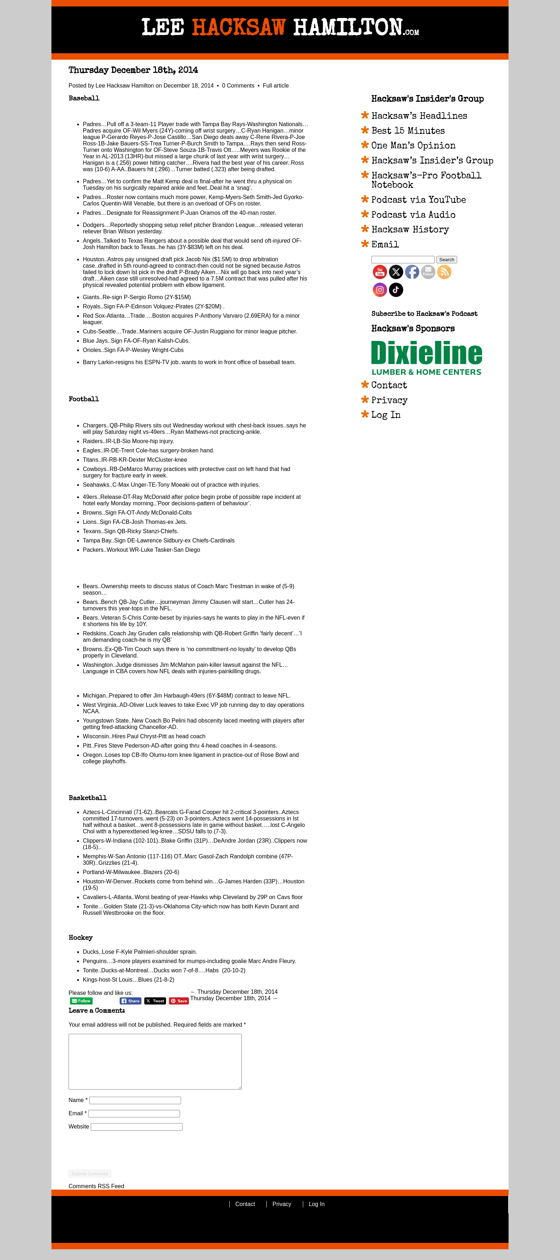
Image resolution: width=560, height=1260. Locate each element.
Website (79, 1137)
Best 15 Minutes (408, 132)
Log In (386, 416)
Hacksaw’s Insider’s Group (432, 161)
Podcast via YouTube (418, 200)
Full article (276, 86)
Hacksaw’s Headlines (419, 116)
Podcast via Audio (413, 215)
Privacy (389, 401)
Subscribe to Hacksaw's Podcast (424, 314)
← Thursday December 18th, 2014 (234, 992)
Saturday (115, 432)
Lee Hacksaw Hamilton (125, 86)
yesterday (149, 231)
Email (78, 1124)
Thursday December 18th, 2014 (133, 71)
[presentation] (123, 1174)
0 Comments (239, 86)
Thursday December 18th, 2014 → (234, 998)
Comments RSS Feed (96, 1197)
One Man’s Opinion (413, 146)
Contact (389, 386)
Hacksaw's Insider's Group (427, 99)
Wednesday (188, 425)
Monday (121, 503)
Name (78, 1111)
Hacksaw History (410, 230)
